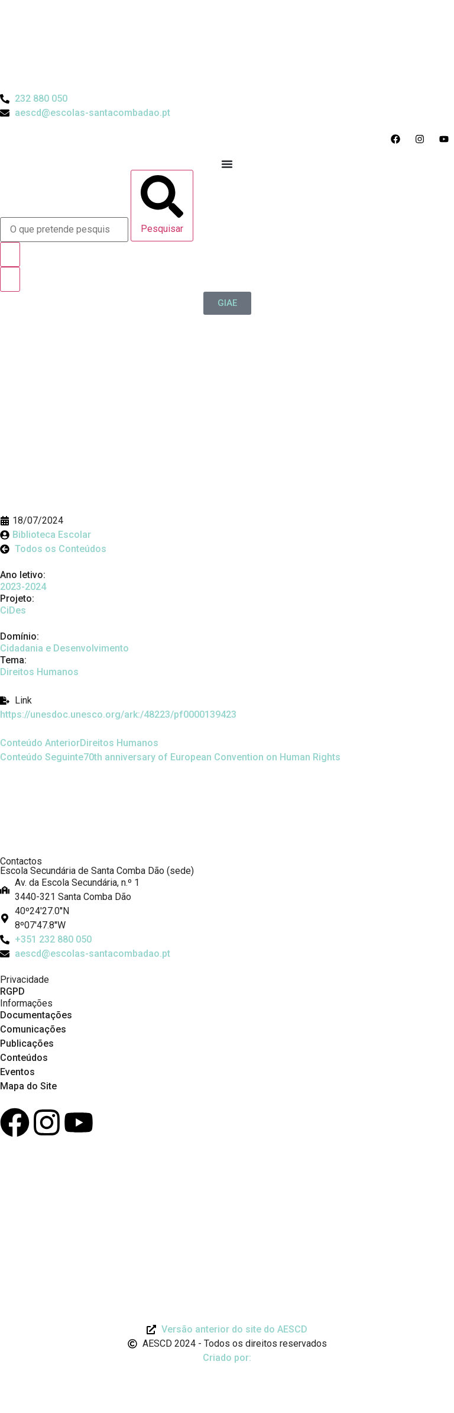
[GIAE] (227, 303)
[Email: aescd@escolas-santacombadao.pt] (227, 954)
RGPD (12, 991)
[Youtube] (78, 1122)
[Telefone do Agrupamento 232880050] (33, 99)
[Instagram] (46, 1122)
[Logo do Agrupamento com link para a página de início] (88, 70)
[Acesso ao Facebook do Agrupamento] (398, 139)
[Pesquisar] (162, 205)
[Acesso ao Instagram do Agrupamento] (422, 139)
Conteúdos (24, 1057)
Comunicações (33, 1029)
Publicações (27, 1043)
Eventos (17, 1072)
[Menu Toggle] (227, 164)
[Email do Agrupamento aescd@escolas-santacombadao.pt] (85, 113)
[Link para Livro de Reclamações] (44, 1189)
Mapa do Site (28, 1086)
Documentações (36, 1015)
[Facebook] (15, 1122)
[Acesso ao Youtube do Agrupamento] (446, 139)
